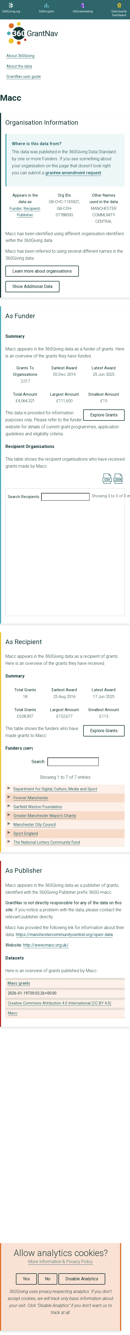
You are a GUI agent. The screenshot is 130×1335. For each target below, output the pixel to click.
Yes (26, 1278)
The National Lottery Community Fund (46, 842)
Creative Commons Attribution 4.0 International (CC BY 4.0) (59, 1003)
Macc (12, 1013)
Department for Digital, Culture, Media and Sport (55, 789)
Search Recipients (49, 497)
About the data (19, 66)
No (47, 1278)
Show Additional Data (32, 286)
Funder (16, 208)
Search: (65, 761)
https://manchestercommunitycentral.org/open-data (64, 934)
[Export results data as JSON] (118, 482)
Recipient (32, 208)
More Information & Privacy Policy (60, 1261)
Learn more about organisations (42, 271)
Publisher (25, 215)
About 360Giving (20, 56)
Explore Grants (104, 415)
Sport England (25, 833)
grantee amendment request (73, 172)
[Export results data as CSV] (107, 482)
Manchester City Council (34, 824)
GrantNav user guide (23, 76)
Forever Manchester (30, 798)
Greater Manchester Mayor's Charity (44, 815)
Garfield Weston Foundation (37, 807)
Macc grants (19, 983)
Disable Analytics (81, 1278)
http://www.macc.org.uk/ (46, 945)
